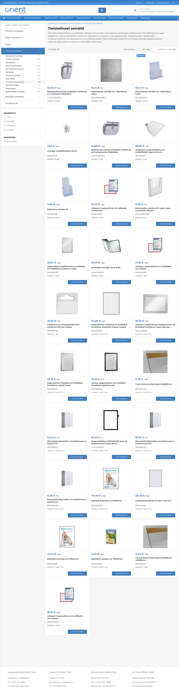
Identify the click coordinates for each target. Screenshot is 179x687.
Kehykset (23, 72)
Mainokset (23, 78)
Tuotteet (63, 23)
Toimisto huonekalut (25, 31)
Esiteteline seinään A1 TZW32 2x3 (106, 501)
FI (173, 3)
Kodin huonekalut (25, 37)
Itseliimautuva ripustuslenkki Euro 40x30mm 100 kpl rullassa (63, 325)
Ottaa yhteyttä (163, 3)
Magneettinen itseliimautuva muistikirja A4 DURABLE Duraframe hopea (66, 267)
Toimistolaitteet (116, 18)
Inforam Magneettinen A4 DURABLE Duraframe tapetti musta (108, 384)
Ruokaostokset (83, 18)
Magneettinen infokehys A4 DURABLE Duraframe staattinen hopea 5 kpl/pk (109, 325)
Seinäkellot (23, 62)
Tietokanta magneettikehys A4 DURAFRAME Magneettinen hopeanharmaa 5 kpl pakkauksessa (152, 151)
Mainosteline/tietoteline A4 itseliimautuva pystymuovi (67, 500)
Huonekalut (132, 18)
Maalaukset (23, 88)
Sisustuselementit (23, 65)
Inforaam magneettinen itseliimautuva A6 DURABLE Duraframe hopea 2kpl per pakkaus (155, 325)
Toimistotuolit (25, 103)
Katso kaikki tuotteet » (23, 91)
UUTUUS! (141, 55)
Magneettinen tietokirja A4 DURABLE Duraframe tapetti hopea (64, 384)
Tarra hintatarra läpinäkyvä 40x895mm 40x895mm (153, 559)
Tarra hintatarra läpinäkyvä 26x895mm (153, 384)
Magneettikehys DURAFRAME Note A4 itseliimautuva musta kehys (109, 442)
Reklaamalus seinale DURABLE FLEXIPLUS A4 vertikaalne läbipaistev (67, 92)
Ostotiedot (150, 3)
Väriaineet (145, 18)
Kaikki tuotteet (12, 18)
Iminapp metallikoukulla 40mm (62, 151)
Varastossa (12, 141)
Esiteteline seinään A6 (57, 209)
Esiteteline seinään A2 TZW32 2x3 (62, 559)
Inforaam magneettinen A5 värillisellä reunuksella (109, 209)
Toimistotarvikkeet (32, 18)
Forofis (10, 130)
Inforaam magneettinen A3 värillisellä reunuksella (65, 617)
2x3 (8, 117)
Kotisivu (139, 3)
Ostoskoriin (77, 107)
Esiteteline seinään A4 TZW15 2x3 (106, 559)
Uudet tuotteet (23, 59)
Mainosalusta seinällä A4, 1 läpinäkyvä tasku (109, 92)
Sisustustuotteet (23, 75)
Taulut (25, 44)
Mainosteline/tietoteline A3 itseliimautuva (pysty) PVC (66, 442)
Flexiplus (11, 125)
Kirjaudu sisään (147, 11)
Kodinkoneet (99, 18)
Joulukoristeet (23, 85)
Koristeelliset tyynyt (23, 69)
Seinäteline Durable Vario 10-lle (105, 267)
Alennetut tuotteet (23, 56)
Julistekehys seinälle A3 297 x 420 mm (153, 501)
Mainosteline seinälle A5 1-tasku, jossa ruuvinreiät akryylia (153, 209)
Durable (10, 121)
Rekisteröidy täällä (165, 11)
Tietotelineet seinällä (23, 82)
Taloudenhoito (66, 18)
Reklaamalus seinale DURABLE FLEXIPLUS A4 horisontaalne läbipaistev (111, 151)
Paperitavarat (51, 18)
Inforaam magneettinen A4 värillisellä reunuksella (153, 267)
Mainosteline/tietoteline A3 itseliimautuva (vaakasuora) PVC (155, 442)
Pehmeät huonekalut (25, 96)
